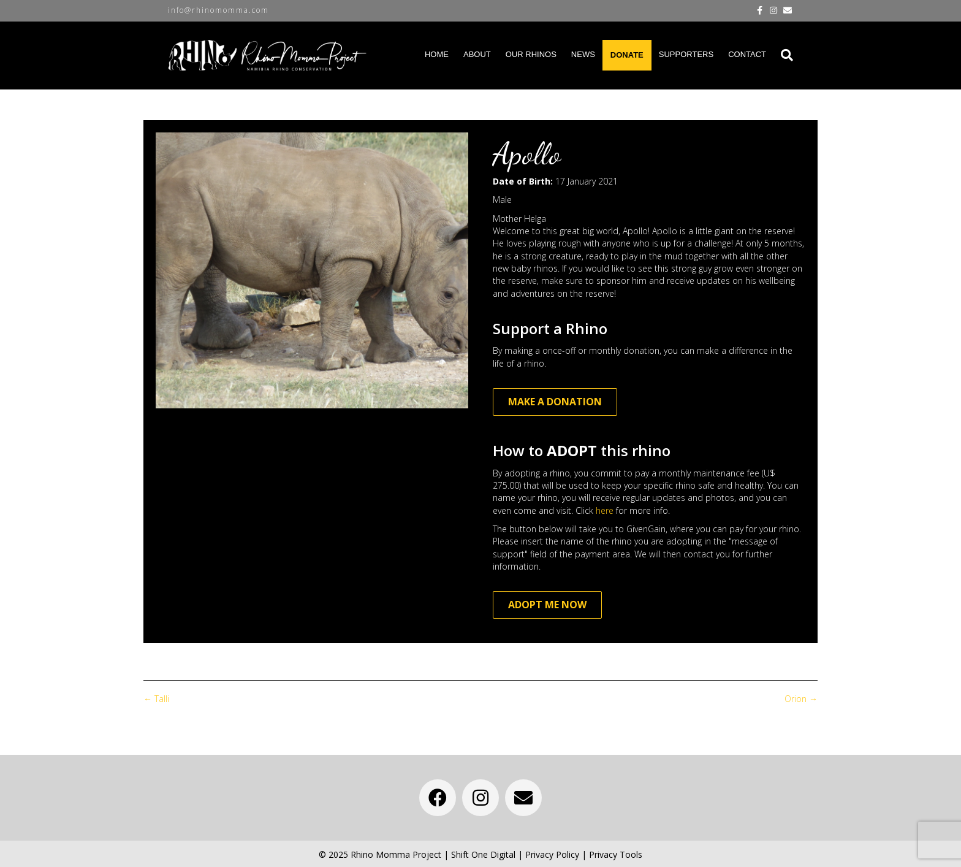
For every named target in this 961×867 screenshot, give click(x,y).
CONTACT (747, 54)
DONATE (627, 54)
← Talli (156, 699)
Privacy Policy (552, 854)
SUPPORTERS (686, 54)
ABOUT (477, 54)
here (604, 510)
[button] (437, 797)
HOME (437, 54)
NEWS (583, 54)
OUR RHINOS (531, 54)
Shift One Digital (483, 854)
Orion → (801, 699)
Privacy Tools (615, 854)
